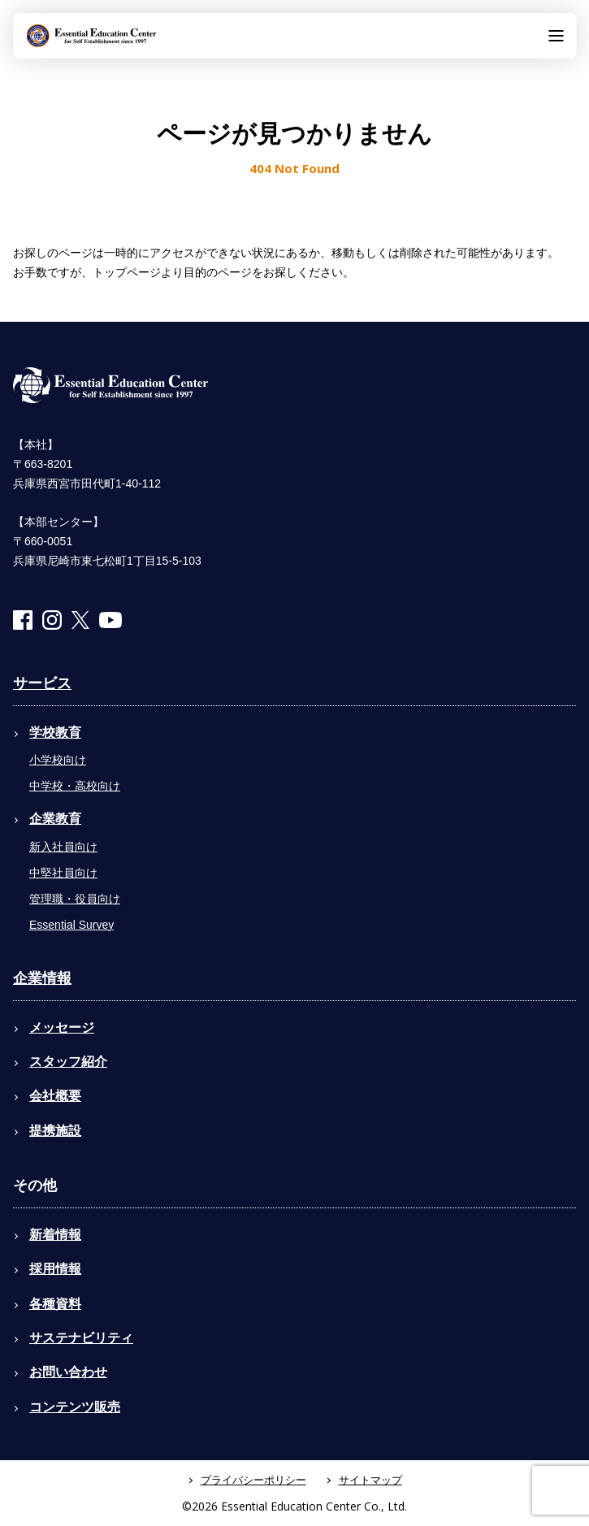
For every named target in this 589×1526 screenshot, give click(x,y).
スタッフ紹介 (68, 1062)
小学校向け (57, 759)
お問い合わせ (68, 1372)
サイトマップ (370, 1480)
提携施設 (55, 1131)
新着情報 (55, 1235)
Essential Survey (71, 924)
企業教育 (55, 819)
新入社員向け (63, 846)
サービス (42, 683)
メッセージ (61, 1027)
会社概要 (55, 1096)
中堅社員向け (63, 872)
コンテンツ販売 (74, 1407)
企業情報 (42, 978)
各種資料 (55, 1304)
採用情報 (55, 1269)
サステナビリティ (81, 1338)
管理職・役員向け (74, 898)
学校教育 (55, 732)
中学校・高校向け (74, 785)
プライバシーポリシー (253, 1480)
